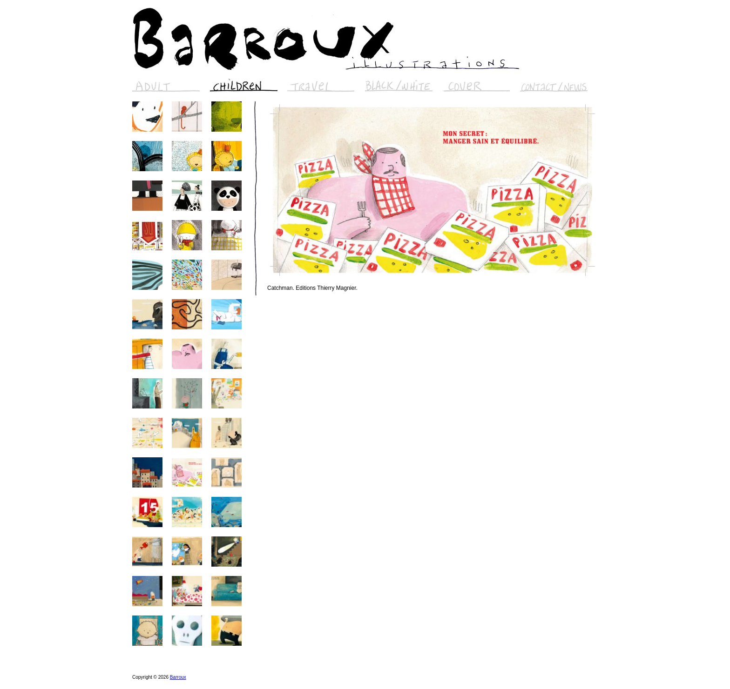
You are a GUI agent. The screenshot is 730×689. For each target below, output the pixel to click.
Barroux (178, 677)
